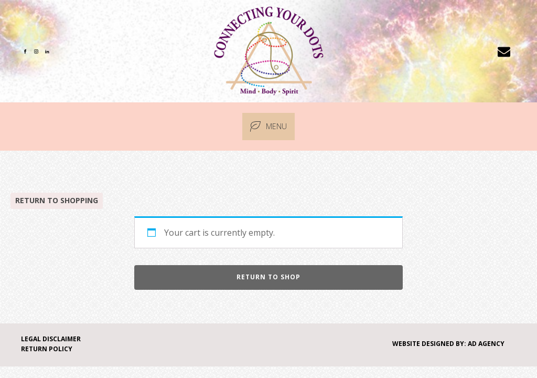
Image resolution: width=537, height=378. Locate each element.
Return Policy (46, 348)
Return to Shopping (56, 200)
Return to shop (268, 276)
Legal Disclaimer (51, 338)
